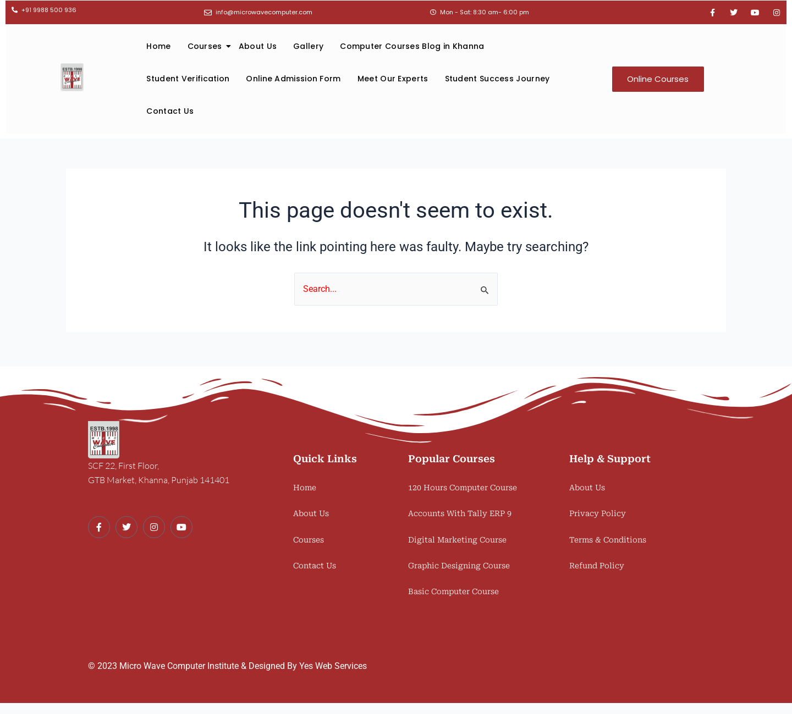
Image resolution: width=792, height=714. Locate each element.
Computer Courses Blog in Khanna (412, 46)
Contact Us (170, 111)
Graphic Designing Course (459, 565)
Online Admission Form (293, 78)
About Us (258, 46)
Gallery (308, 46)
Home (158, 46)
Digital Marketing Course (457, 539)
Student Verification (187, 78)
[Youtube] (181, 527)
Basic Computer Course (453, 591)
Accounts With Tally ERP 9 (460, 513)
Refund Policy (596, 565)
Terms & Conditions (607, 539)
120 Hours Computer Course (462, 487)
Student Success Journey (497, 78)
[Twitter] (127, 527)
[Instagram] (154, 527)
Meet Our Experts (393, 78)
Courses (209, 46)
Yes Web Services (333, 666)
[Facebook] (99, 527)
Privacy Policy (597, 513)
